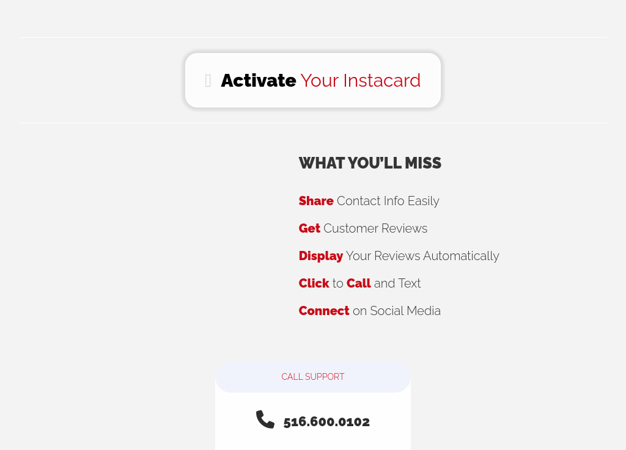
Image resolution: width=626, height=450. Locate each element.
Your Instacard (313, 80)
